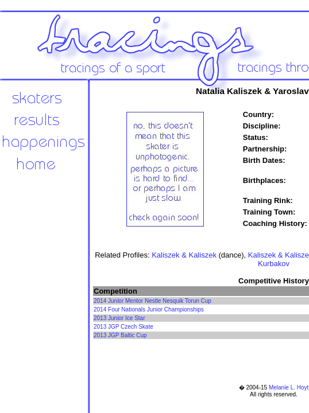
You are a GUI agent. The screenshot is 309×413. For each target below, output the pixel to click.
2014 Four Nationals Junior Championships (149, 309)
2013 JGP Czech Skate (123, 327)
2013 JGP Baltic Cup (120, 335)
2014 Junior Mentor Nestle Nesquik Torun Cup (152, 301)
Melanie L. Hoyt (288, 387)
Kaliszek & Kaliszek (184, 255)
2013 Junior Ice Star (119, 318)
